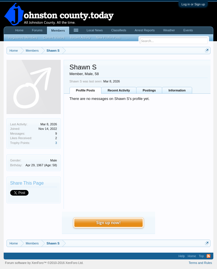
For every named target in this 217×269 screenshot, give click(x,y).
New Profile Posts (108, 37)
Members (58, 30)
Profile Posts (85, 90)
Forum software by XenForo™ (44, 262)
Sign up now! (108, 222)
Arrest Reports (145, 30)
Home (19, 30)
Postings (149, 90)
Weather (169, 30)
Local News (95, 30)
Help (182, 256)
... (127, 37)
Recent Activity (119, 90)
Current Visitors (54, 37)
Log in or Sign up (193, 4)
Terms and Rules (200, 262)
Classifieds (118, 30)
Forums (37, 30)
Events (188, 30)
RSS (209, 256)
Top (201, 256)
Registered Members (23, 37)
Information (177, 90)
